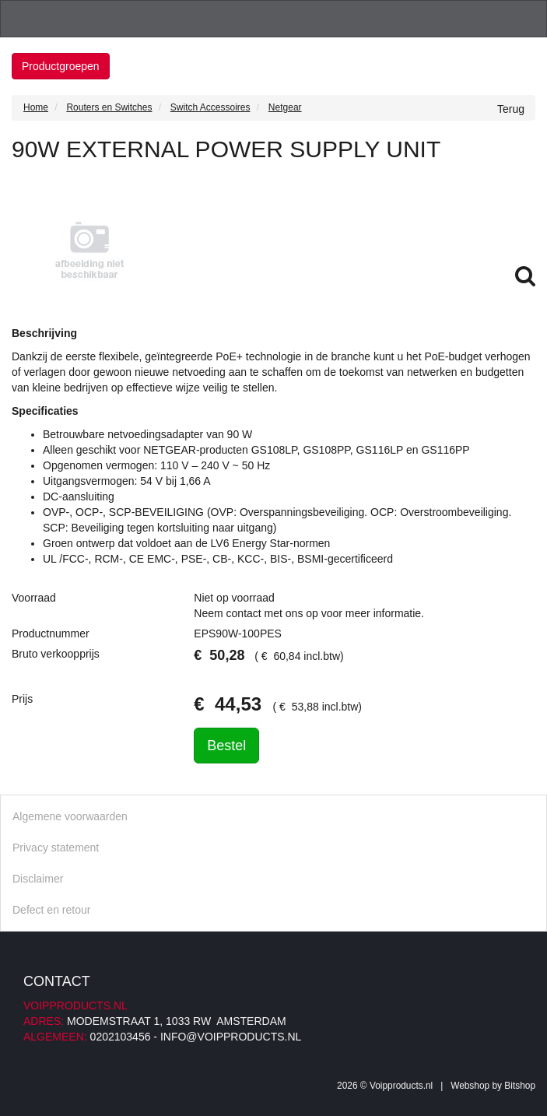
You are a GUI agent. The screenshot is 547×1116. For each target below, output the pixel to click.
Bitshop (519, 1085)
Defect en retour (51, 910)
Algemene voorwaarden (70, 816)
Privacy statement (55, 847)
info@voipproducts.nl (230, 1036)
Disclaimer (37, 878)
